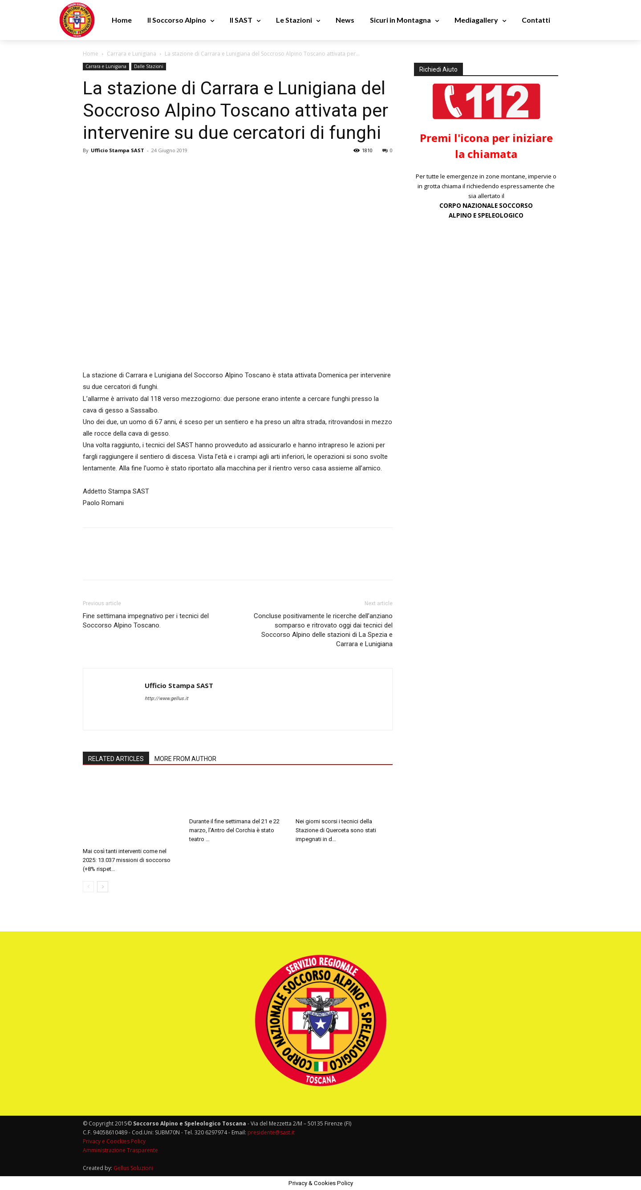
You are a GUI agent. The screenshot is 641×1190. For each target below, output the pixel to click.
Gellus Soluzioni (133, 1168)
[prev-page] (88, 886)
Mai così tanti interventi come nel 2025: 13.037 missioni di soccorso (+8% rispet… (126, 860)
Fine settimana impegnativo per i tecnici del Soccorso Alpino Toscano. (146, 620)
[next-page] (102, 886)
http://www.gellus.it (166, 698)
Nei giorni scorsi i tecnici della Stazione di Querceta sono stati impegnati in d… (336, 830)
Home (90, 53)
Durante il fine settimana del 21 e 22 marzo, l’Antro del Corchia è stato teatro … (234, 830)
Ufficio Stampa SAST (117, 150)
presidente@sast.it (270, 1132)
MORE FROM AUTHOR (185, 758)
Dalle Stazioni (148, 66)
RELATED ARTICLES (116, 758)
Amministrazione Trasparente (120, 1150)
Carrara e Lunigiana (131, 53)
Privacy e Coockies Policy (114, 1141)
